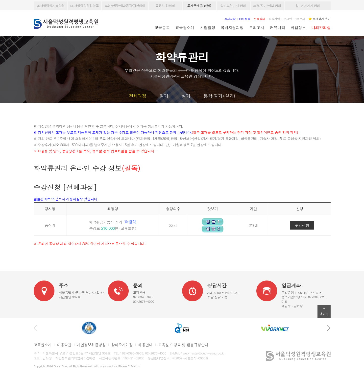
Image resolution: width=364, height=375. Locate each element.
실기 (186, 96)
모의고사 (256, 27)
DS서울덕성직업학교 (84, 5)
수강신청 (302, 225)
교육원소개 (184, 27)
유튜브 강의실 (165, 5)
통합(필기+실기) (219, 96)
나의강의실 (320, 27)
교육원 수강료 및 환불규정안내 (183, 344)
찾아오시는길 (122, 344)
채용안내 (145, 344)
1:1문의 (300, 19)
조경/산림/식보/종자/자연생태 (125, 5)
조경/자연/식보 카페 (267, 5)
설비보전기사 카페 (233, 5)
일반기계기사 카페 (307, 5)
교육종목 (162, 27)
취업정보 (298, 27)
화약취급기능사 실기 (113, 222)
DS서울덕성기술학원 (50, 5)
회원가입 (274, 19)
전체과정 (137, 96)
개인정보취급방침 (91, 344)
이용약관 (64, 344)
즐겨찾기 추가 (321, 19)
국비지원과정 (231, 27)
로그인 (287, 19)
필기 (164, 96)
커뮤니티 (277, 27)
